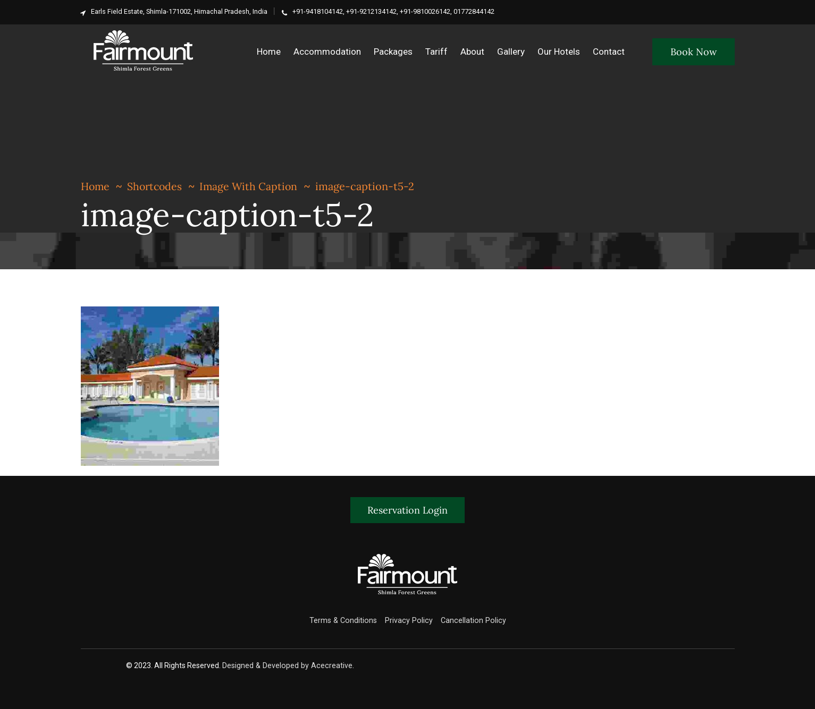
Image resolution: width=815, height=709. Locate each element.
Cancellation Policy (471, 620)
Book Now (693, 52)
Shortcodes (157, 186)
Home (96, 186)
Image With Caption (253, 186)
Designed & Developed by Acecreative (287, 665)
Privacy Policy (409, 620)
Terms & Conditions (345, 620)
